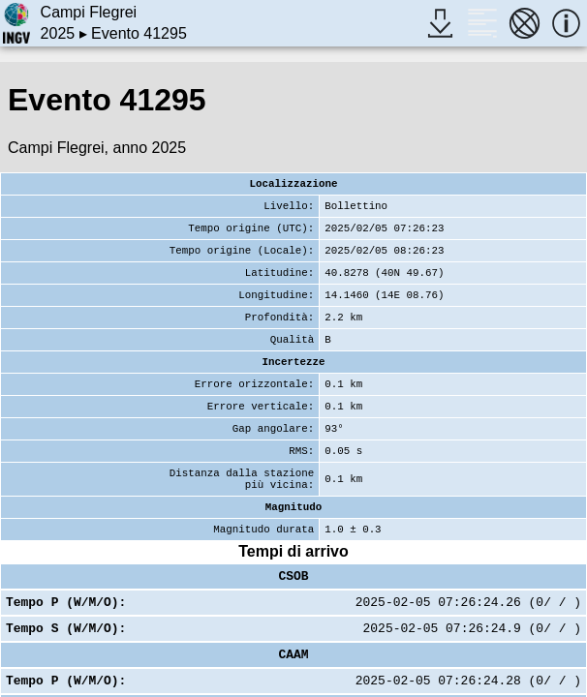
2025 (58, 33)
